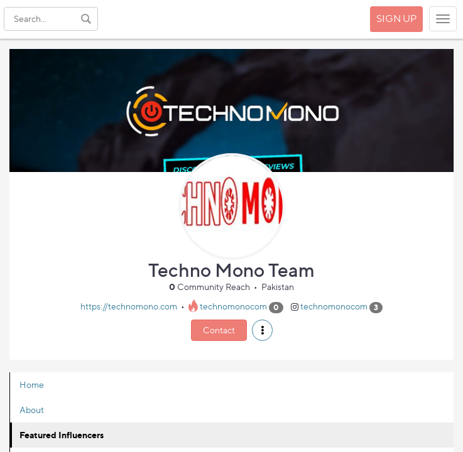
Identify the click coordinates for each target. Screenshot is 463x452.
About (31, 409)
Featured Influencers (61, 434)
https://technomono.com (128, 306)
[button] (262, 330)
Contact (219, 330)
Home (31, 384)
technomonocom (233, 306)
